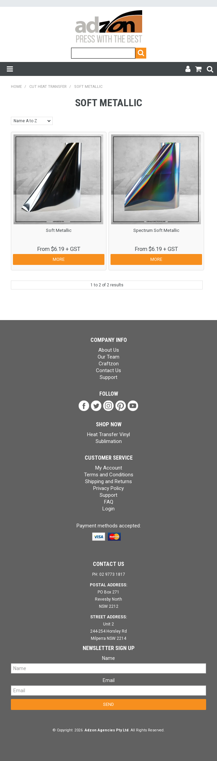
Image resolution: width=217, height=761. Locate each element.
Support (108, 377)
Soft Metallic (58, 230)
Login (108, 509)
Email (109, 680)
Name (108, 658)
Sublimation (109, 441)
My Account (108, 468)
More (59, 259)
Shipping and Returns (108, 481)
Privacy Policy (108, 488)
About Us (108, 350)
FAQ (108, 502)
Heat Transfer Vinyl (108, 434)
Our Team (108, 357)
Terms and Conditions (108, 475)
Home (16, 86)
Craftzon (109, 364)
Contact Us (108, 370)
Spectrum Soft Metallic (156, 230)
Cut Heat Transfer (48, 86)
